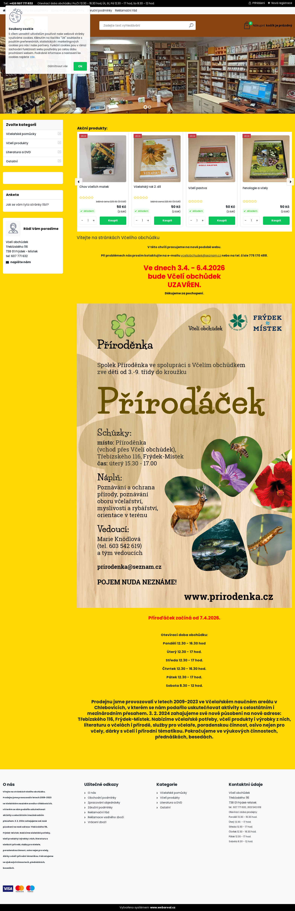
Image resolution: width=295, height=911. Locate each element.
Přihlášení (258, 3)
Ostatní (12, 161)
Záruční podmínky (99, 10)
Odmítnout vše (58, 66)
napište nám (20, 262)
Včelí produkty (17, 143)
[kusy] (88, 220)
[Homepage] (4, 10)
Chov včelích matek (94, 187)
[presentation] (78, 182)
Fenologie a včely (255, 188)
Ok (80, 66)
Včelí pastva (197, 188)
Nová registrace (281, 3)
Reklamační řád (126, 10)
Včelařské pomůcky (21, 134)
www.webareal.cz (162, 907)
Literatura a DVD (18, 152)
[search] (191, 26)
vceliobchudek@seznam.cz (201, 255)
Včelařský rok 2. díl (147, 187)
